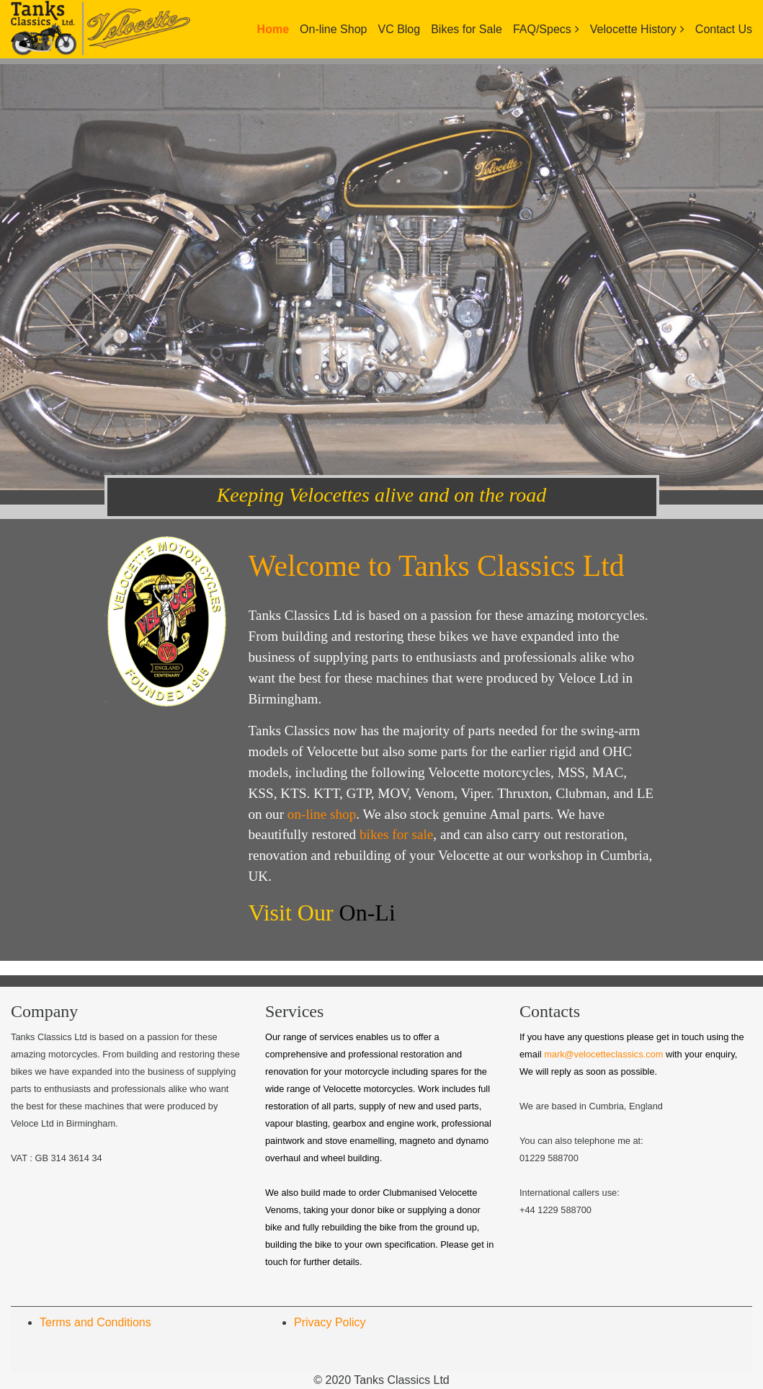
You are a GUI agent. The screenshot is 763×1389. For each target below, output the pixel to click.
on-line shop (321, 814)
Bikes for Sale (466, 29)
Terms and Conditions (95, 1322)
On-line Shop (333, 29)
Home (273, 29)
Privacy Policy (330, 1322)
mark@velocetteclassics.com (603, 1054)
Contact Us (723, 29)
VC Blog (399, 29)
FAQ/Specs (542, 29)
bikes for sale (396, 834)
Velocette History (633, 29)
